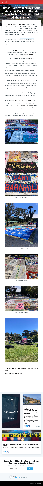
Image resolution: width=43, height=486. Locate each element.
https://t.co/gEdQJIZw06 (29, 54)
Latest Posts (32, 483)
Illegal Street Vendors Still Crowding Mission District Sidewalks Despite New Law (11, 405)
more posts (17, 477)
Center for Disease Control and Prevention (26, 105)
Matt (27, 5)
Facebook (36, 483)
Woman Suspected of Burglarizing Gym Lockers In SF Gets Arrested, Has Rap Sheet (11, 411)
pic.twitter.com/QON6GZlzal (21, 55)
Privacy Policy (4, 484)
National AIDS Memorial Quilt (15, 24)
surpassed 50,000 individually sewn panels (22, 100)
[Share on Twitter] (27, 425)
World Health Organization (10, 107)
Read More (28, 476)
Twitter (40, 483)
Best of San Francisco (14, 482)
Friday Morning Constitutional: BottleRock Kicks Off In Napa (11, 416)
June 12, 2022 (32, 58)
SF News (23, 5)
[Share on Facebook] (29, 425)
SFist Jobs (8, 482)
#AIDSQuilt (17, 50)
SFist (2, 482)
